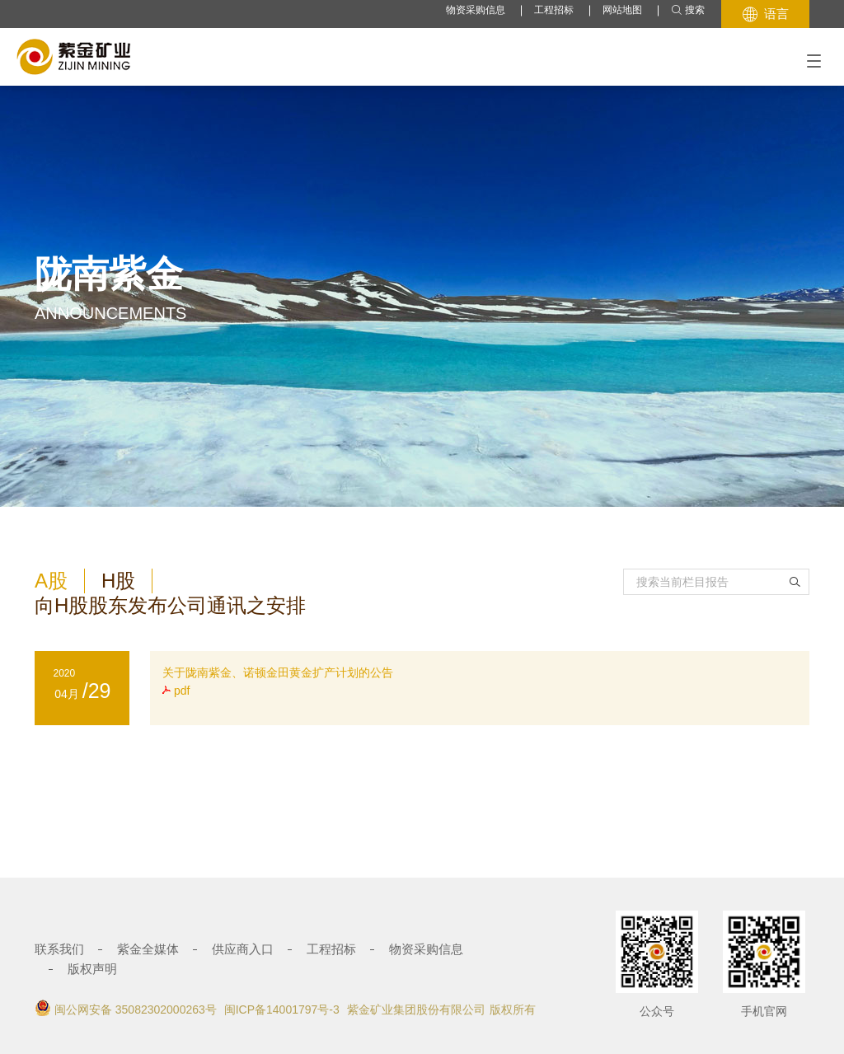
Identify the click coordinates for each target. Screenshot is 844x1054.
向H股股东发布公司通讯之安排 (170, 605)
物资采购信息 (475, 10)
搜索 (688, 10)
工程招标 (554, 10)
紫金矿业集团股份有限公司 (416, 1009)
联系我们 (59, 949)
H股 (118, 580)
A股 (51, 580)
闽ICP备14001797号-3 (282, 1009)
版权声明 (92, 969)
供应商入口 (243, 949)
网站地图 (622, 10)
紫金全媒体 (148, 949)
